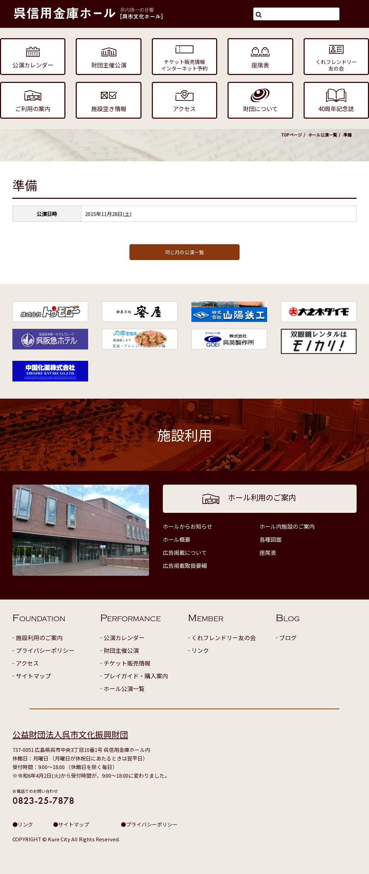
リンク (200, 650)
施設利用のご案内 (39, 637)
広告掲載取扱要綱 (185, 565)
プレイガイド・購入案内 (136, 675)
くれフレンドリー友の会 (223, 637)
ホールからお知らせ (187, 526)
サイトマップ (33, 675)
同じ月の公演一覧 (184, 252)
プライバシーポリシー (45, 650)
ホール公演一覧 (322, 135)
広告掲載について (185, 552)
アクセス (27, 663)
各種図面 (271, 539)
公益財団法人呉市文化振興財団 (70, 734)
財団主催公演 (121, 650)
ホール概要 (176, 539)
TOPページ (291, 135)
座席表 (268, 552)
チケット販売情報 (127, 663)
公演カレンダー (124, 637)
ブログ (288, 637)
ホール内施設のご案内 (287, 526)
